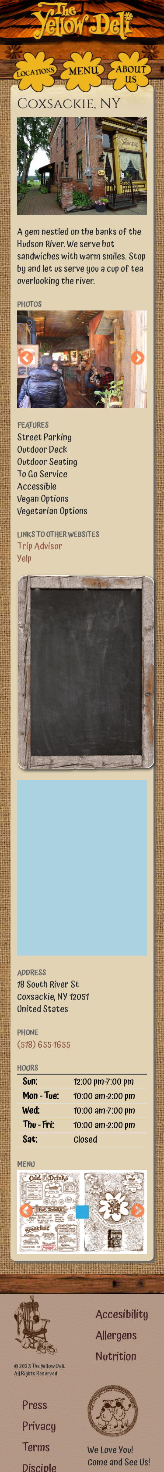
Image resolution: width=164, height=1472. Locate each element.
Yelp (24, 559)
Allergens (116, 1336)
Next (138, 359)
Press (34, 1405)
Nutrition (115, 1357)
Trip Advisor (40, 546)
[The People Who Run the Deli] (129, 71)
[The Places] (35, 71)
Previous (26, 359)
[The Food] (82, 71)
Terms (36, 1448)
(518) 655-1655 (43, 1045)
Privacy (39, 1427)
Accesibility (121, 1315)
